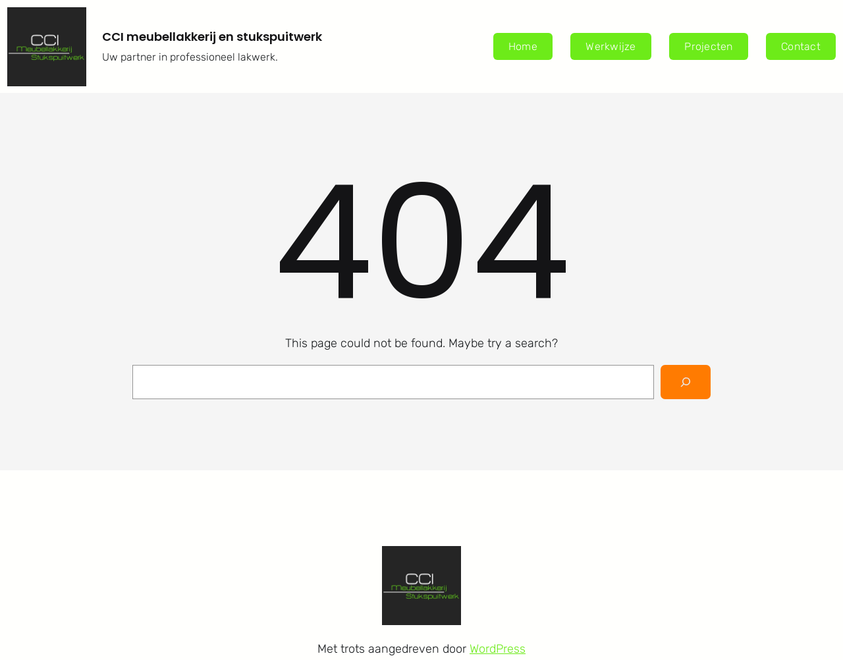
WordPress (498, 649)
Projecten (708, 46)
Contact (801, 46)
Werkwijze (610, 46)
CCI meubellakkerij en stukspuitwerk (212, 36)
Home (522, 46)
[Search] (686, 382)
